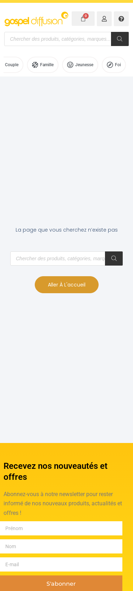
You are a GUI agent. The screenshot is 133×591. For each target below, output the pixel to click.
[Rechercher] (120, 39)
